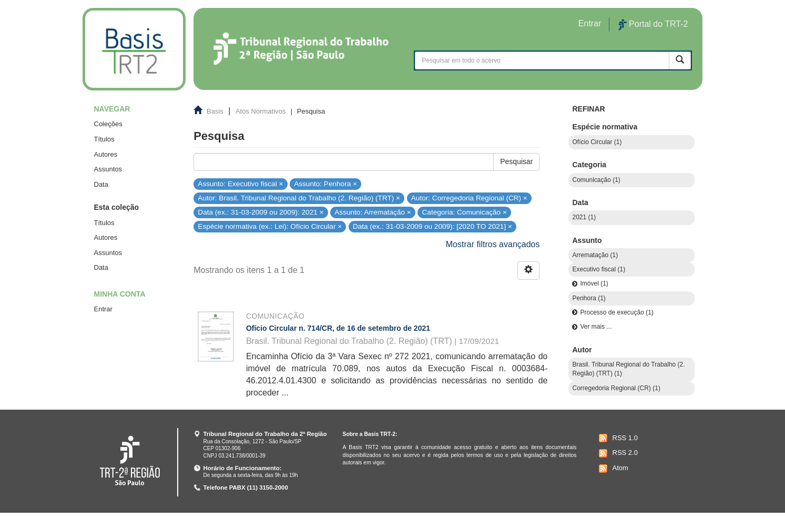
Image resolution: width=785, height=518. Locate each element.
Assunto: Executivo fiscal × (240, 183)
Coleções (108, 124)
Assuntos (108, 169)
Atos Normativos (261, 111)
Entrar (103, 309)
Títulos (104, 139)
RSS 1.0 (617, 438)
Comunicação (275, 316)
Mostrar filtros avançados (493, 244)
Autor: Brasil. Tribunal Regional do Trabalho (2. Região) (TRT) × (299, 198)
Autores (106, 154)
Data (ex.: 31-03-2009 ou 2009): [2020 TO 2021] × (432, 226)
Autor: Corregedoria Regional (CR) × (469, 198)
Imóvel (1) (594, 283)
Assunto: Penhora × (325, 183)
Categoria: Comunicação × (464, 212)
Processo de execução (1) (616, 312)
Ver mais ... (595, 326)
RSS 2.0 (617, 453)
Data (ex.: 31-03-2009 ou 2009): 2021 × (260, 212)
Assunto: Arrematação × (372, 212)
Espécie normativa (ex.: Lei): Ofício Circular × (270, 226)
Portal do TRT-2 (653, 25)
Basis (215, 111)
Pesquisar (516, 161)
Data (101, 184)
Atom (612, 468)
